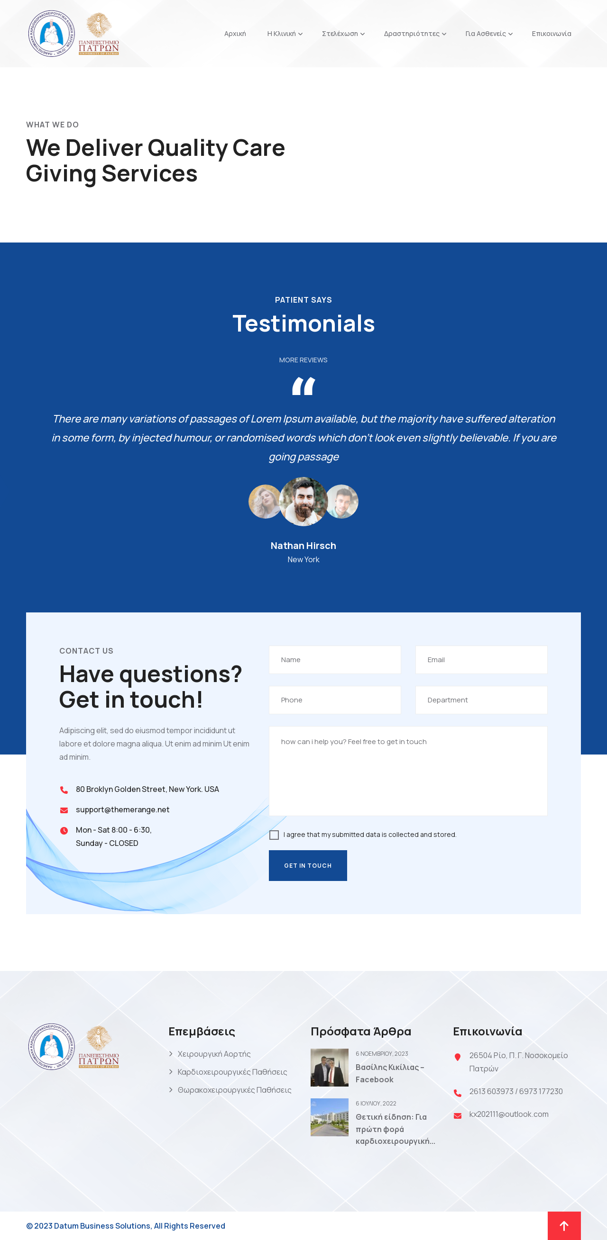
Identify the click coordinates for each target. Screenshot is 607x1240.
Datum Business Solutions (102, 1226)
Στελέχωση (340, 33)
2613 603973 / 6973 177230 (516, 1091)
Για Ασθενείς (486, 33)
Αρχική (235, 33)
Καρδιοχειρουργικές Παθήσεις (232, 1072)
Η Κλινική (281, 33)
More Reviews (303, 359)
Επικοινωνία (551, 33)
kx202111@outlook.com (509, 1114)
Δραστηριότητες (412, 33)
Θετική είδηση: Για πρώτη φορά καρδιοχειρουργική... (395, 1129)
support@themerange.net (123, 809)
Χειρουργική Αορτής (214, 1054)
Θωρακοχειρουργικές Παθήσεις (235, 1090)
